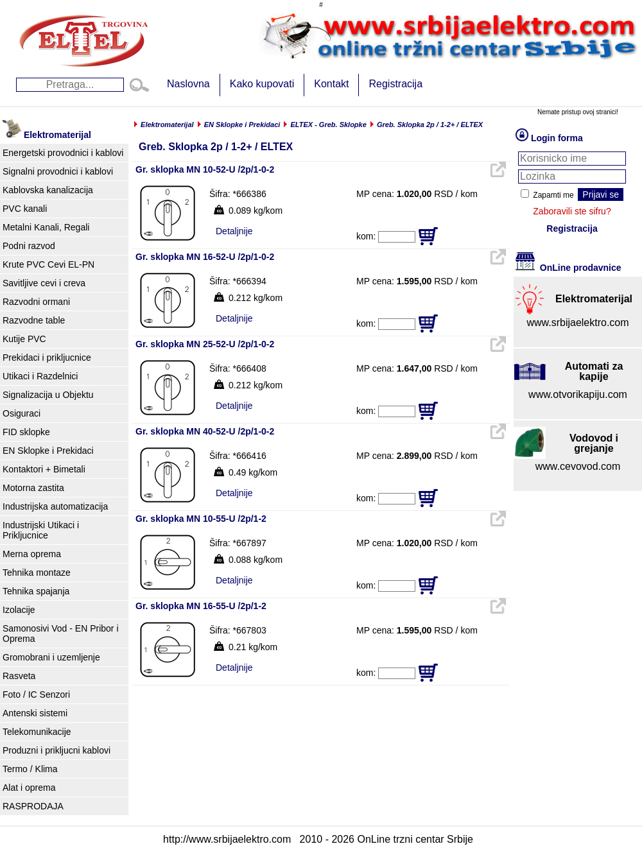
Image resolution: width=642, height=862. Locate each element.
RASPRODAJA (33, 806)
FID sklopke (26, 432)
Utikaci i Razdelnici (40, 376)
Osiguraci (21, 413)
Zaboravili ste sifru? (572, 211)
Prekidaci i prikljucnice (47, 357)
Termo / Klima (30, 769)
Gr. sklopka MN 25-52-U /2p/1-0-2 (204, 344)
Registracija (395, 83)
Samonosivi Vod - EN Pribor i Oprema (61, 633)
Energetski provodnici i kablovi (63, 153)
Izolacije (19, 610)
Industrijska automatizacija (55, 506)
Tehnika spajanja (36, 591)
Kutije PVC (24, 339)
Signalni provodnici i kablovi (58, 171)
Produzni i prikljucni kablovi (56, 750)
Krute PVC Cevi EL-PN (48, 264)
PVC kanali (25, 208)
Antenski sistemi (35, 713)
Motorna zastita (33, 488)
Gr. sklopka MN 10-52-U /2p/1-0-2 (204, 169)
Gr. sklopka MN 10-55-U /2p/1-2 (200, 518)
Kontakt (331, 83)
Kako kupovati (262, 83)
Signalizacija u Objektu (48, 395)
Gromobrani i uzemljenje (51, 657)
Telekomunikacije (37, 732)
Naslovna (188, 83)
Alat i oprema (29, 787)
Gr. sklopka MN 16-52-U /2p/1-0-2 (204, 257)
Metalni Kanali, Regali (46, 227)
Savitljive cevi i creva (44, 283)
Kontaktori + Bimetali (44, 469)
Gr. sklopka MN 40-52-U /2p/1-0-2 (204, 431)
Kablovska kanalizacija (48, 190)
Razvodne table (34, 320)
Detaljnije (234, 231)
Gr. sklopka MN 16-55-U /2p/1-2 (200, 606)
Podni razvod (29, 246)
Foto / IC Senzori (36, 694)
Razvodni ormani (36, 302)
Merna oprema (32, 554)
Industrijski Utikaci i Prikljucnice (41, 530)
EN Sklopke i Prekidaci (48, 450)
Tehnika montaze (37, 572)
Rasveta (19, 676)
